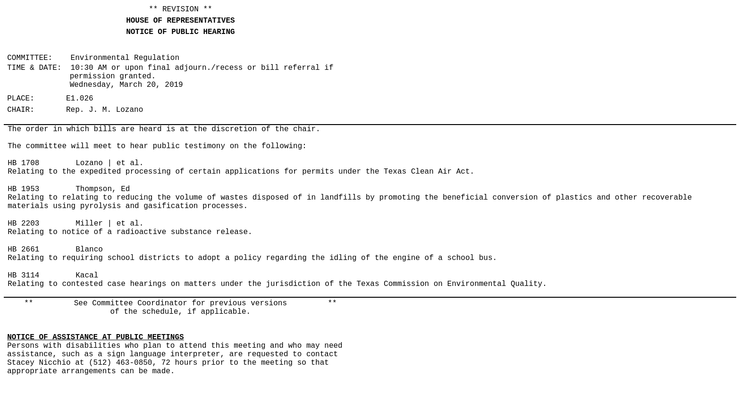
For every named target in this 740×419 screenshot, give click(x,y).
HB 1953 (23, 189)
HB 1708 (23, 163)
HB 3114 (23, 275)
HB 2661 (23, 249)
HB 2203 (23, 223)
